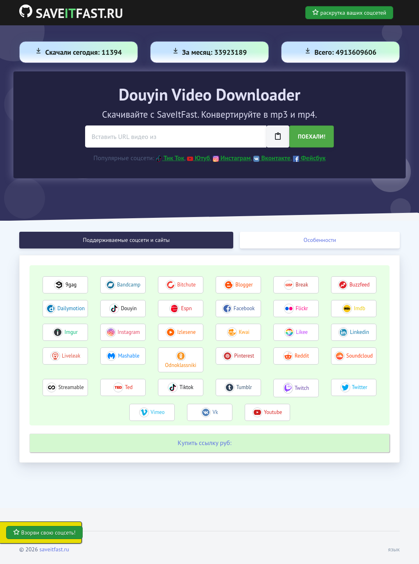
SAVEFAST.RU (71, 12)
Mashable (128, 355)
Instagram (128, 332)
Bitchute (186, 284)
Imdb (359, 308)
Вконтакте (271, 158)
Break (301, 284)
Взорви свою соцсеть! (44, 532)
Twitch (302, 388)
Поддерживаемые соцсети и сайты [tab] (126, 240)
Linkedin (359, 332)
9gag (71, 284)
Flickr (302, 308)
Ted (129, 387)
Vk (215, 412)
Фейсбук (309, 158)
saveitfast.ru (54, 549)
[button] (391, 549)
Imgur (71, 332)
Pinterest (244, 355)
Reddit (302, 355)
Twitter (359, 387)
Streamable (71, 387)
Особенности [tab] (320, 240)
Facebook (244, 308)
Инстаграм (232, 158)
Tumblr (244, 387)
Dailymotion (71, 308)
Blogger (244, 284)
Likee (302, 332)
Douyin (129, 308)
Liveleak (71, 355)
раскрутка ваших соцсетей (349, 12)
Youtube (273, 412)
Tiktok (187, 387)
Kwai (244, 332)
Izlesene (186, 332)
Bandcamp (128, 284)
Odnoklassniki (180, 365)
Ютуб (198, 158)
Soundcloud (359, 355)
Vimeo (157, 412)
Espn (186, 308)
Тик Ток (170, 158)
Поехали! (311, 136)
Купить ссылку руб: (205, 443)
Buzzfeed (359, 284)
